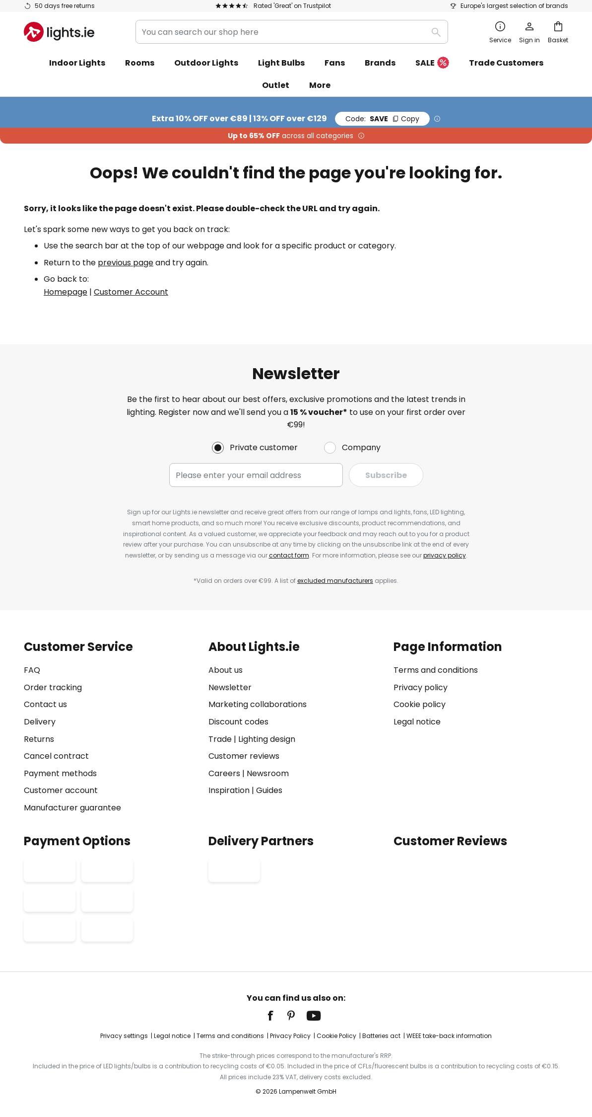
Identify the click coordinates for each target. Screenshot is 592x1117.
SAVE (382, 119)
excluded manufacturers (335, 580)
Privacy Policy (290, 1036)
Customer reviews (243, 756)
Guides (269, 790)
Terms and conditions (436, 670)
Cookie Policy (336, 1036)
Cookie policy (420, 704)
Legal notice (417, 721)
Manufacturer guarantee (72, 807)
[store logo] (59, 32)
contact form (289, 555)
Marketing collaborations (257, 704)
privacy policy (444, 555)
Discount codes (238, 721)
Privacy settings (124, 1036)
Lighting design (266, 739)
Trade (220, 739)
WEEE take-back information (449, 1036)
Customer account (61, 790)
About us (225, 670)
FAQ (32, 670)
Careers (224, 773)
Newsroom (268, 773)
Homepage (65, 292)
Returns (39, 739)
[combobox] (292, 31)
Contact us (45, 704)
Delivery (40, 721)
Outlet (275, 85)
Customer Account (131, 292)
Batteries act (381, 1036)
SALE (432, 63)
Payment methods (60, 773)
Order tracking (53, 687)
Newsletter (230, 687)
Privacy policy (421, 687)
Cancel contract (56, 756)
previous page (125, 262)
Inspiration (229, 790)
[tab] (111, 727)
